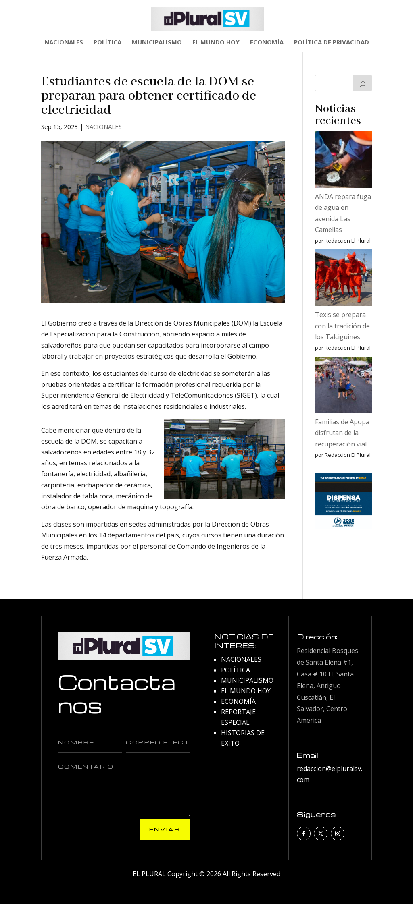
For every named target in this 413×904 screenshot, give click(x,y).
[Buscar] (362, 83)
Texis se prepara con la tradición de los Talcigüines (342, 325)
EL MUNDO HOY (216, 42)
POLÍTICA (107, 42)
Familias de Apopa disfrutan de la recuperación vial (342, 432)
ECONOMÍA (267, 42)
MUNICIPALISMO (157, 42)
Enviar (164, 829)
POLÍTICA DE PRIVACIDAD (331, 42)
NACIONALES (63, 42)
